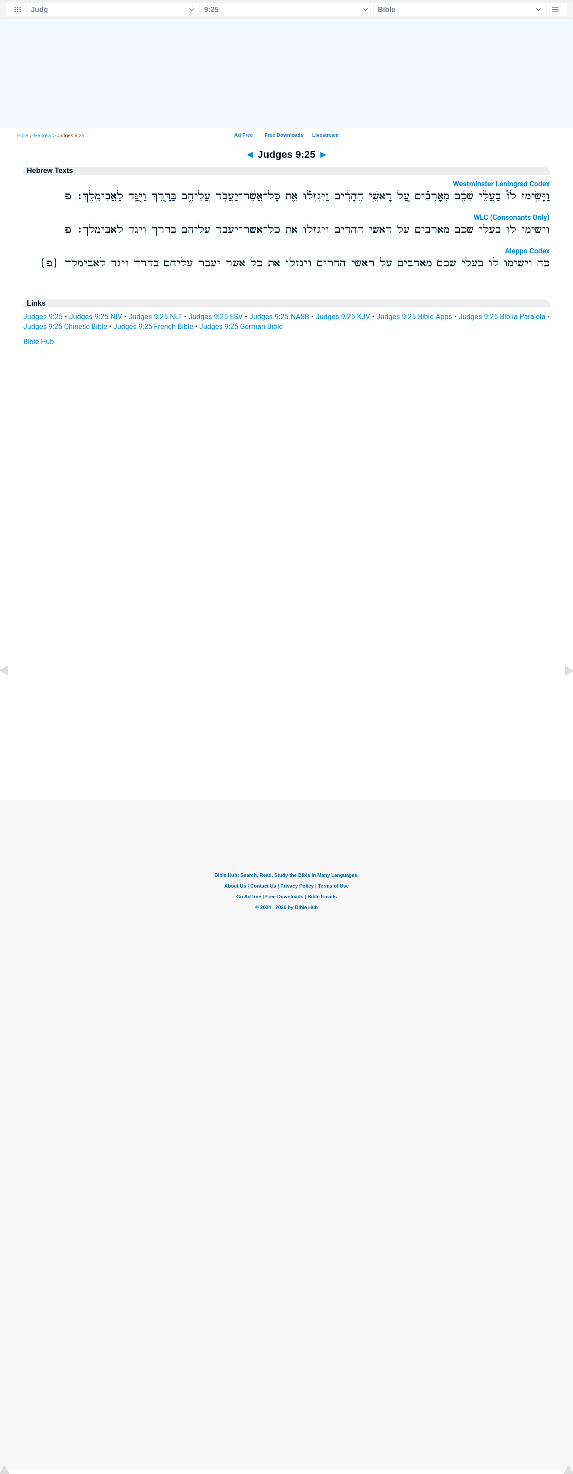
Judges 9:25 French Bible (153, 326)
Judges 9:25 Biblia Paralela (501, 316)
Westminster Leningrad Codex (501, 184)
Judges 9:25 (43, 316)
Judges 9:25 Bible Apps (414, 316)
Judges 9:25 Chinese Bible (65, 326)
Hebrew (42, 135)
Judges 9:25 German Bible (241, 326)
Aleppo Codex (527, 251)
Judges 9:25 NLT (155, 316)
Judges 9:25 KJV (343, 316)
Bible (22, 135)
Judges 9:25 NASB (279, 316)
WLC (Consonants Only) (512, 217)
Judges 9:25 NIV (95, 316)
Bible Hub (38, 341)
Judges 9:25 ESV (215, 316)
